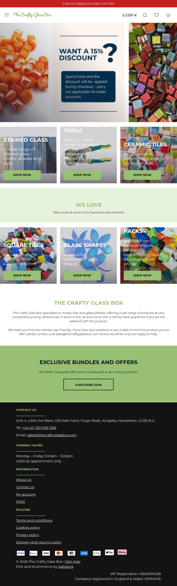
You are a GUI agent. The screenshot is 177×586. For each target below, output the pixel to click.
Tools (73, 130)
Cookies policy (28, 528)
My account (26, 494)
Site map (72, 562)
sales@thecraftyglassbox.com (52, 435)
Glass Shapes (85, 245)
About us (23, 480)
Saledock (66, 567)
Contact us (25, 487)
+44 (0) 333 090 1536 (39, 428)
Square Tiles (23, 245)
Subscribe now (88, 385)
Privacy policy (27, 535)
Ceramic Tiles (145, 144)
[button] (7, 14)
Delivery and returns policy (39, 542)
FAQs (20, 502)
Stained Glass (25, 140)
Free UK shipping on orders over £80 (88, 3)
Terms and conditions (34, 520)
